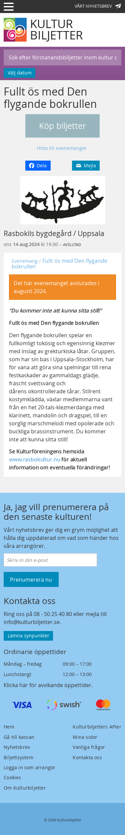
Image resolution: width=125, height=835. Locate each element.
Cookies (12, 777)
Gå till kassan (19, 737)
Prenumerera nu (31, 579)
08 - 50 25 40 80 (53, 614)
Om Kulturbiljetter (25, 788)
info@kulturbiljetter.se (32, 622)
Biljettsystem (18, 757)
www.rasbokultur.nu (34, 459)
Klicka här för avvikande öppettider (47, 685)
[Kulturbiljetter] (44, 29)
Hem (9, 726)
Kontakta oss (87, 757)
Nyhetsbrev (17, 747)
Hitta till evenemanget (61, 148)
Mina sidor (85, 737)
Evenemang (25, 261)
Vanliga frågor (89, 747)
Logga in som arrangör (29, 767)
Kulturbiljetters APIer (97, 726)
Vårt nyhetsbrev (98, 6)
